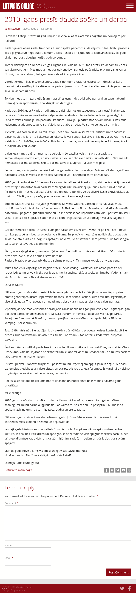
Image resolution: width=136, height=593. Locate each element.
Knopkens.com (17, 590)
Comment (11, 503)
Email (9, 557)
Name (9, 545)
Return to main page (18, 470)
